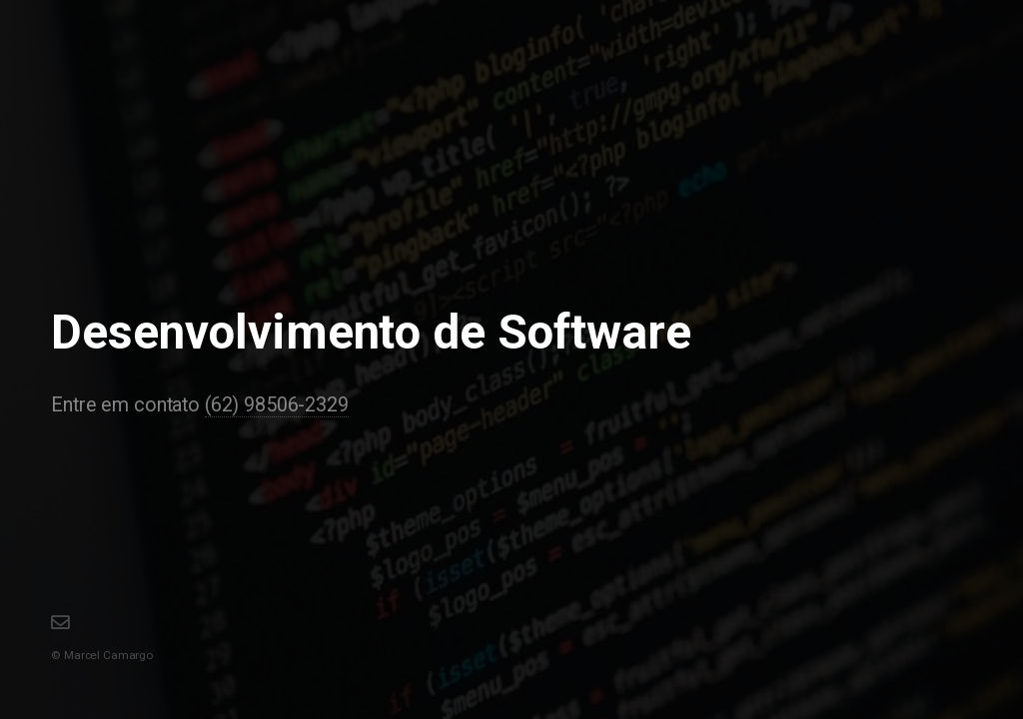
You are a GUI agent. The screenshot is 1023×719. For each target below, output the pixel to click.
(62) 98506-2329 (277, 404)
